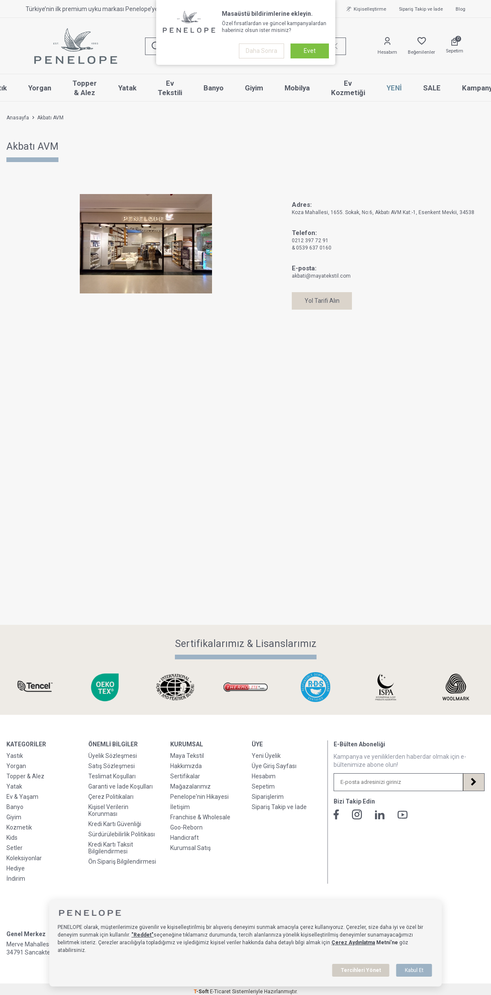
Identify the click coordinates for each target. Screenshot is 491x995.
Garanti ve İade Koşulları (120, 786)
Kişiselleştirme (365, 9)
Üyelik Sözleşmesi (112, 755)
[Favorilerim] (421, 46)
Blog (460, 9)
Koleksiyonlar (24, 858)
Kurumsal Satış (190, 847)
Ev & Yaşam (22, 796)
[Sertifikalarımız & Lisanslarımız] (35, 687)
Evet (310, 50)
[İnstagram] (357, 814)
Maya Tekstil (187, 755)
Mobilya (297, 88)
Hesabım (264, 776)
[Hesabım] (387, 46)
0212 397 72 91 (310, 241)
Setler (14, 847)
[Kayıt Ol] (473, 782)
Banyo (213, 88)
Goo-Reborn (186, 827)
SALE (432, 88)
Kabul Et (414, 970)
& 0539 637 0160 (311, 248)
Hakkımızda (186, 766)
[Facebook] (336, 814)
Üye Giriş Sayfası (274, 766)
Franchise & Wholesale (200, 817)
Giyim (254, 88)
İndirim (15, 878)
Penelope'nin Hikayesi (199, 796)
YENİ (394, 88)
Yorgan (39, 88)
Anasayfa (17, 118)
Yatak (127, 88)
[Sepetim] (454, 46)
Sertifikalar (185, 776)
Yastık (14, 755)
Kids (11, 837)
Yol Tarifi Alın (322, 300)
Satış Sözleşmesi (111, 766)
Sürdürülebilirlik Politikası (121, 834)
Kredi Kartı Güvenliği (114, 824)
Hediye (15, 868)
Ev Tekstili (170, 88)
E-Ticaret (220, 992)
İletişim (180, 807)
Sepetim (263, 786)
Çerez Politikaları (111, 796)
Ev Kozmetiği (348, 88)
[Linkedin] (380, 814)
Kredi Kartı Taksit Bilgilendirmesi (110, 848)
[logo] (76, 46)
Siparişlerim (268, 796)
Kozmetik (19, 827)
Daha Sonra (261, 50)
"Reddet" (142, 935)
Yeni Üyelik (266, 755)
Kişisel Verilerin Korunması (108, 810)
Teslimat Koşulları (112, 776)
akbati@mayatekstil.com (321, 276)
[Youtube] (403, 815)
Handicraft (184, 837)
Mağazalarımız (190, 786)
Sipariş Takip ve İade (421, 9)
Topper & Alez (85, 88)
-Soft (202, 992)
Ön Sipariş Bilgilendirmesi (122, 861)
